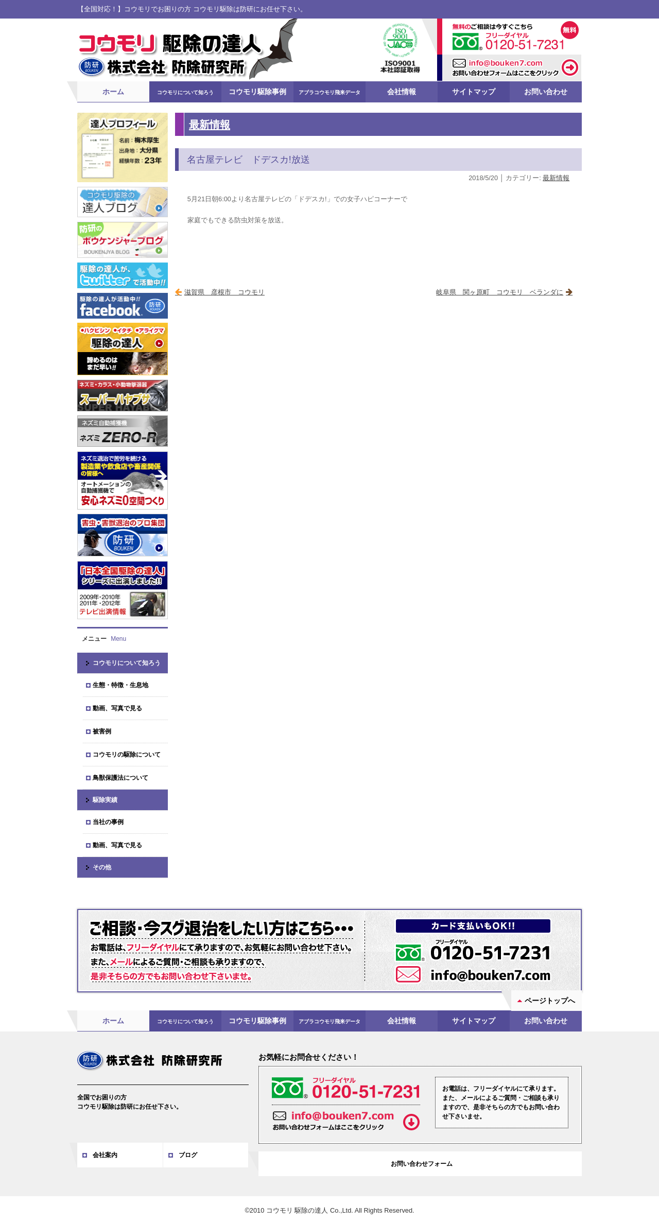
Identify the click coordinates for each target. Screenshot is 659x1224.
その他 (102, 866)
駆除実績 (105, 799)
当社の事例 (108, 821)
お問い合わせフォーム (422, 1163)
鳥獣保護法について (120, 777)
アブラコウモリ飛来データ (329, 92)
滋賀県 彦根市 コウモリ (224, 291)
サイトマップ (473, 91)
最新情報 (209, 124)
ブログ (188, 1154)
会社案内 (105, 1154)
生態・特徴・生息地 (120, 684)
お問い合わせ (545, 91)
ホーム (113, 91)
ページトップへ (550, 1000)
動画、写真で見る (117, 707)
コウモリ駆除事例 (257, 91)
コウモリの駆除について (127, 754)
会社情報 (401, 91)
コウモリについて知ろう (185, 92)
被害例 (102, 731)
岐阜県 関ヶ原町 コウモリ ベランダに (499, 291)
